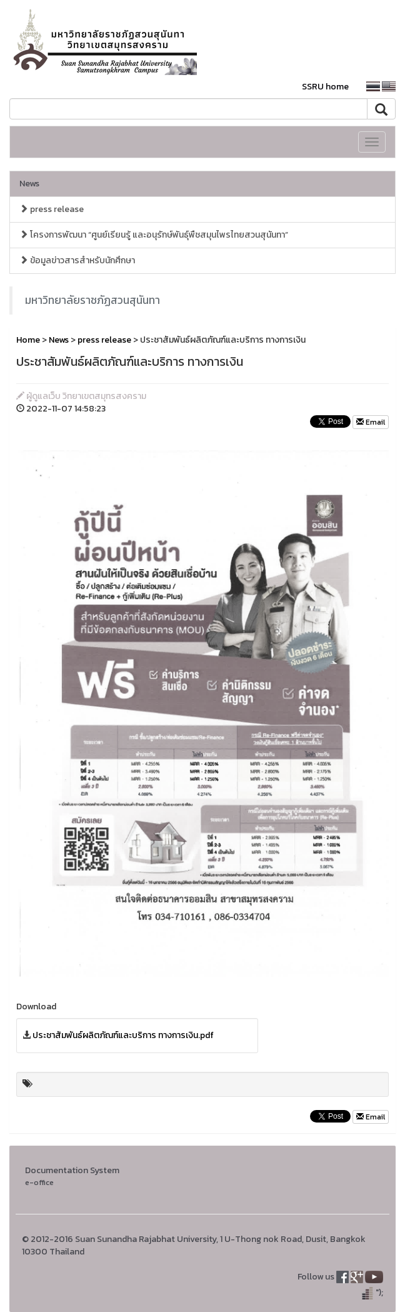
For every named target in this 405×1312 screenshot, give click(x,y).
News (29, 183)
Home (28, 339)
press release (51, 209)
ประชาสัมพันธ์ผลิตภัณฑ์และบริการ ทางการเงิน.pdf (123, 1035)
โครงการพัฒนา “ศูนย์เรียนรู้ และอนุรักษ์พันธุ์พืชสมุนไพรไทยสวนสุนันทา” (153, 234)
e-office (39, 1182)
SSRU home (325, 86)
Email (370, 422)
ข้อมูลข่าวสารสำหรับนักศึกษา (77, 260)
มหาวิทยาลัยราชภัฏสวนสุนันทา (92, 300)
